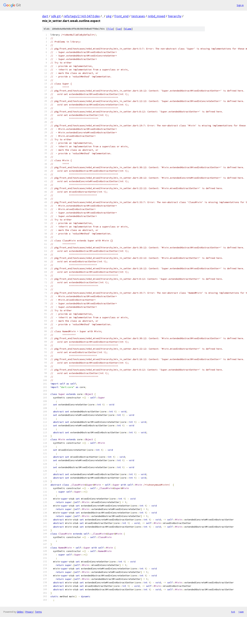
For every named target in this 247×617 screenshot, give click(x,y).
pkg (109, 16)
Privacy (29, 611)
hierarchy (174, 16)
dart (45, 16)
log (119, 28)
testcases (138, 16)
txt (233, 611)
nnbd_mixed (156, 16)
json (241, 611)
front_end (121, 16)
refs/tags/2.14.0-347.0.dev (82, 16)
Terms (38, 611)
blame (128, 28)
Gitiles (20, 611)
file (110, 28)
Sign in (240, 5)
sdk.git (56, 16)
